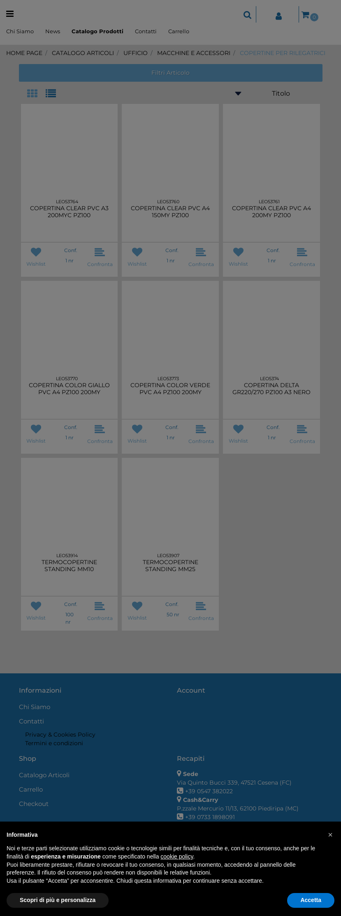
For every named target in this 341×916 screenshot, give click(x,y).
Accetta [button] (310, 900)
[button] (330, 834)
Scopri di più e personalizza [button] (57, 900)
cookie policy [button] (176, 856)
